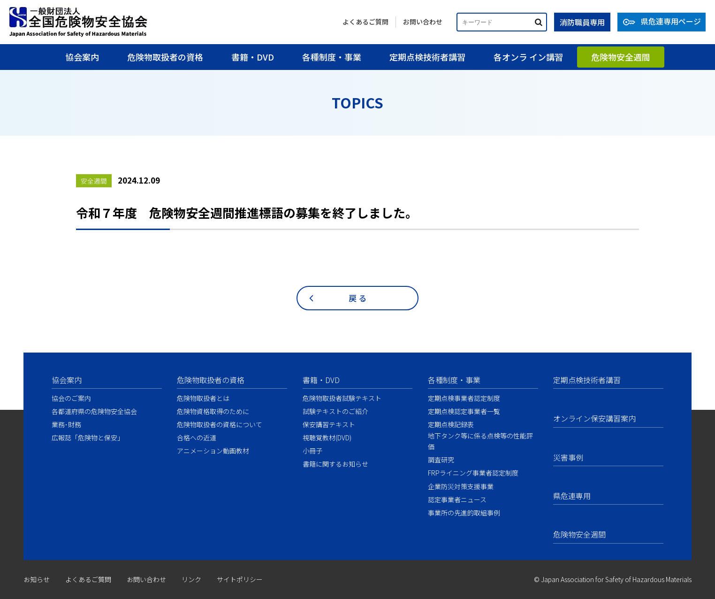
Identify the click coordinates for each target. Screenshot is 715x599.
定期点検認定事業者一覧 (464, 411)
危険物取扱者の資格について (219, 424)
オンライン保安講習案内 (594, 418)
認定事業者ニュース (457, 499)
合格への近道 (196, 437)
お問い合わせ (422, 21)
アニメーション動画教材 (213, 450)
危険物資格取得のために (213, 411)
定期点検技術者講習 (427, 57)
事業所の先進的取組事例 (464, 512)
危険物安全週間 (620, 57)
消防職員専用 (582, 22)
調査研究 (441, 459)
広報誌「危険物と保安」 (88, 437)
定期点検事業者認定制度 (464, 398)
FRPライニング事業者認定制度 (473, 472)
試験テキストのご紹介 (335, 411)
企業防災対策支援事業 (461, 486)
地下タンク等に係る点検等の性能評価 (480, 441)
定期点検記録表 (451, 424)
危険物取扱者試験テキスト (342, 398)
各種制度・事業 (331, 57)
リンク (191, 579)
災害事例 (568, 457)
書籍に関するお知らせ (335, 463)
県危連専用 (572, 495)
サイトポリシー (240, 579)
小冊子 (312, 450)
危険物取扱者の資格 (165, 57)
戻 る (357, 298)
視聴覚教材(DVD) (327, 437)
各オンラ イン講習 (528, 57)
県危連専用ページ (671, 21)
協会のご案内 (71, 398)
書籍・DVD (252, 57)
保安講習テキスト (329, 424)
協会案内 (82, 57)
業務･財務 (66, 424)
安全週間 (94, 180)
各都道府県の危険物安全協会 (94, 411)
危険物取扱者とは (203, 398)
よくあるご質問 (365, 21)
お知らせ (36, 579)
